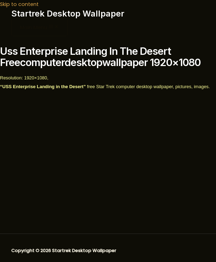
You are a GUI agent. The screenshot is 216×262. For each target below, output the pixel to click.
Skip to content (19, 4)
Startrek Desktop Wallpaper (67, 13)
